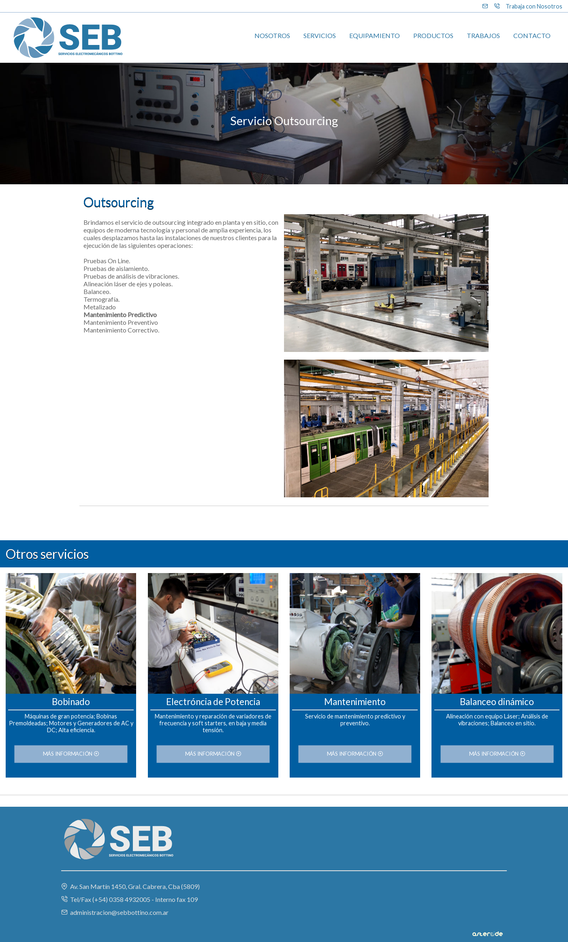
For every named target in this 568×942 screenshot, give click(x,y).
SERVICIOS (319, 35)
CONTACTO (532, 35)
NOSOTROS (272, 35)
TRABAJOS (483, 35)
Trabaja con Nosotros (534, 6)
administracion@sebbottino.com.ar (115, 912)
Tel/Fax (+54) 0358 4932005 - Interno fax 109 (129, 899)
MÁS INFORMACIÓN (71, 754)
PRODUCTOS (433, 35)
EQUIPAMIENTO (374, 35)
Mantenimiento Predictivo (120, 314)
